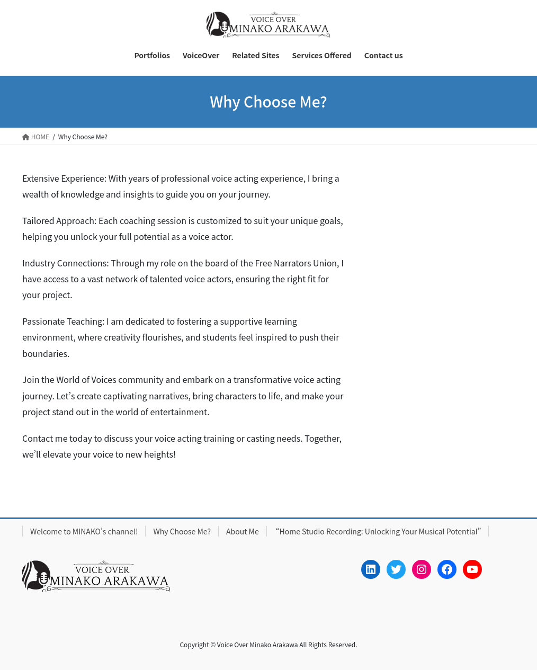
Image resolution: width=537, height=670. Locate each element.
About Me (242, 531)
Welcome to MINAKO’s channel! (84, 531)
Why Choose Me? (182, 531)
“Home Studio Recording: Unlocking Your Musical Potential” (377, 531)
